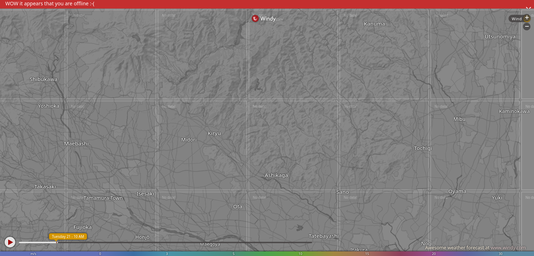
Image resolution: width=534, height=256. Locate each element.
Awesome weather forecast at (475, 247)
